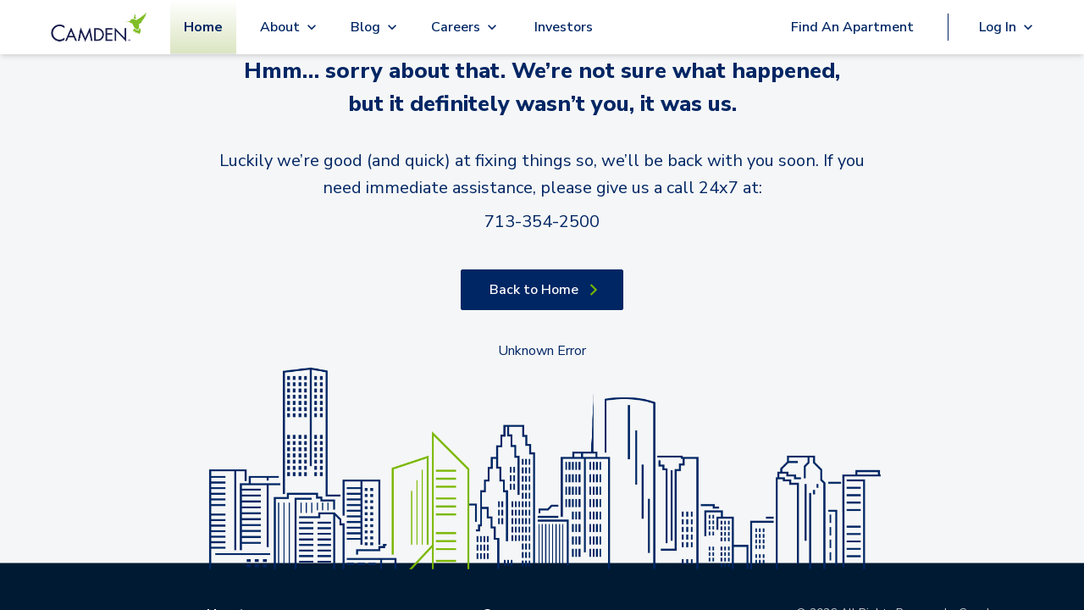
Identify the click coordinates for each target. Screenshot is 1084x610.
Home (203, 27)
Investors (563, 27)
